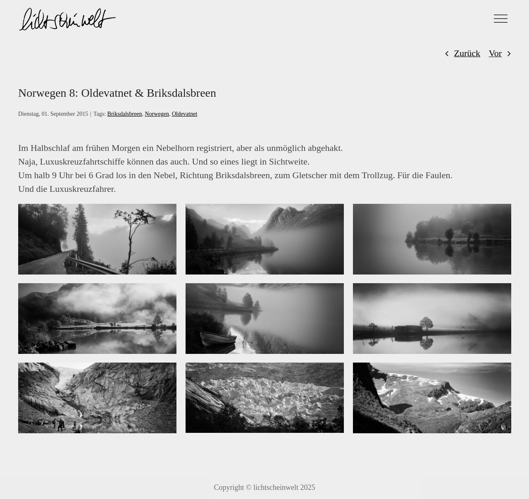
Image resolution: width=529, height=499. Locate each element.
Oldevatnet (184, 114)
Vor (495, 53)
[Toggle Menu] (501, 18)
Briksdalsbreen (124, 114)
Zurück (467, 53)
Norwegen (157, 114)
